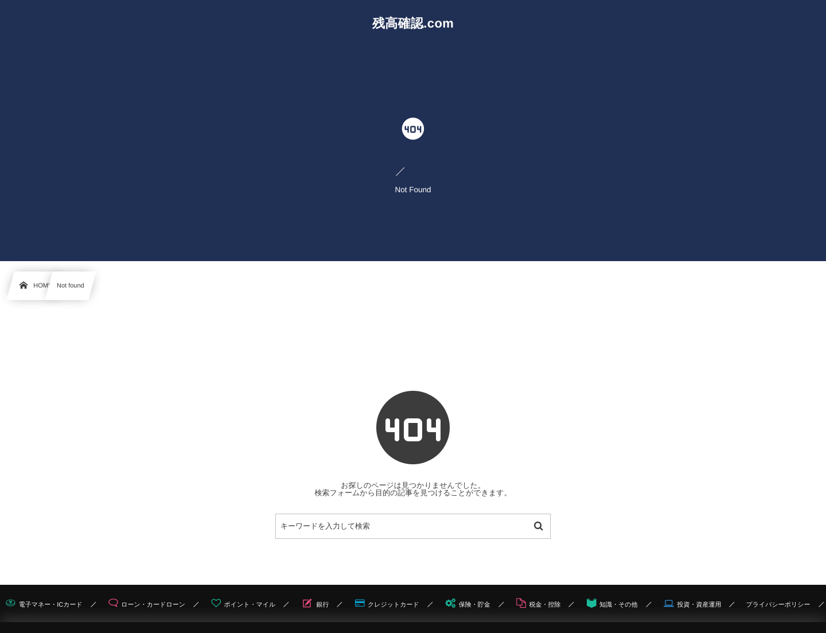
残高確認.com (413, 23)
